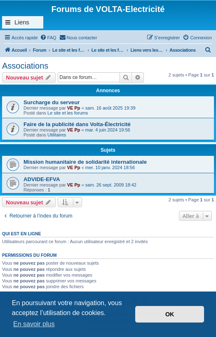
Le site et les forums (67, 112)
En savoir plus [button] (34, 323)
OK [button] (169, 314)
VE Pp (73, 107)
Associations (25, 65)
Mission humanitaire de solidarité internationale (85, 162)
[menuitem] (48, 38)
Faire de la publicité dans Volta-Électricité (77, 124)
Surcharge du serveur (51, 102)
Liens (21, 22)
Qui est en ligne (21, 233)
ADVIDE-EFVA (41, 179)
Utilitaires (56, 134)
